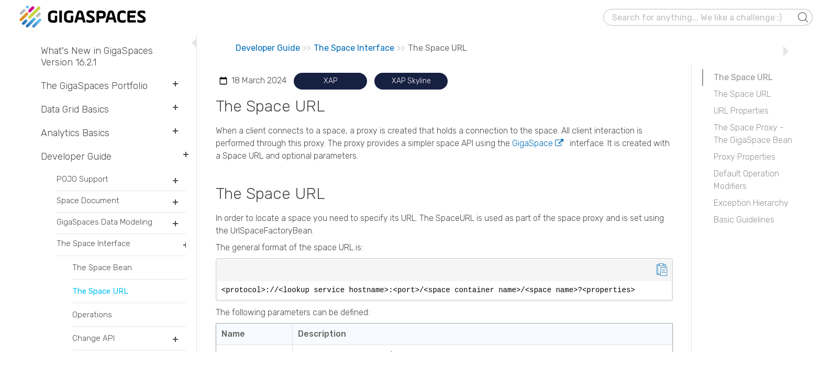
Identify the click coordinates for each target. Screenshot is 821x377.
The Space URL (100, 291)
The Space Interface (121, 247)
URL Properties (741, 111)
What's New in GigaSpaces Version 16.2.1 (97, 56)
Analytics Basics (113, 133)
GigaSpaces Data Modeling (121, 225)
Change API (129, 342)
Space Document (121, 204)
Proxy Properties (744, 157)
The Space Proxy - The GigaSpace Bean (753, 134)
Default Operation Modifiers (746, 180)
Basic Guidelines (744, 220)
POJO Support (121, 182)
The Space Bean (102, 267)
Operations (92, 314)
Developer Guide (113, 156)
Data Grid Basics (113, 109)
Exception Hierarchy (751, 203)
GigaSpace (532, 143)
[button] (803, 17)
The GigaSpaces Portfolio (113, 86)
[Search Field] (708, 17)
